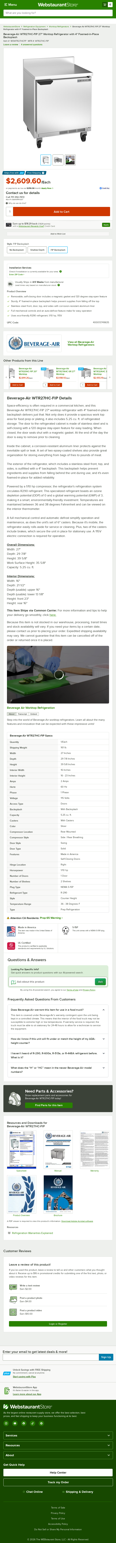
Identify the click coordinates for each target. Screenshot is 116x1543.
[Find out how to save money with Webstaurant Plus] (7, 369)
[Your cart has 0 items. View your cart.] (107, 4)
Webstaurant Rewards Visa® (31, 226)
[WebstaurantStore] (45, 1406)
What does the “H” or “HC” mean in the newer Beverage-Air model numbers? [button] (51, 1069)
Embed (34, 714)
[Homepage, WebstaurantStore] (58, 4)
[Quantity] (10, 211)
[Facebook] (23, 1423)
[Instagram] (6, 1423)
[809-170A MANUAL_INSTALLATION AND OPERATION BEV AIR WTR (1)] (58, 1151)
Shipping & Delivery (77, 1491)
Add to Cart (17, 385)
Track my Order (58, 1482)
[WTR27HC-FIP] (21, 1151)
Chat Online (33, 1491)
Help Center (58, 1472)
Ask (100, 981)
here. (53, 615)
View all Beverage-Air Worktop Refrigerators (81, 343)
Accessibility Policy (58, 1524)
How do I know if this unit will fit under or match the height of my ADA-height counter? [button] (53, 1041)
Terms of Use (73, 990)
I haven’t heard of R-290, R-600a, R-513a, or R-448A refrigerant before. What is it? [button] (54, 1055)
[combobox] (58, 13)
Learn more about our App (27, 1394)
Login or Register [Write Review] (58, 1323)
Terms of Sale (58, 1508)
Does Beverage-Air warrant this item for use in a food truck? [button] (47, 1009)
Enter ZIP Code (16, 274)
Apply (106, 225)
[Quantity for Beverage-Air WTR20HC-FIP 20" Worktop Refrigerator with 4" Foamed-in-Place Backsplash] (8, 385)
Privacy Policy (89, 990)
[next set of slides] (109, 377)
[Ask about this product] (58, 982)
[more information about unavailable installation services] (61, 271)
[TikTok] (32, 1423)
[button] (45, 160)
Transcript (22, 714)
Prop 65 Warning (50, 917)
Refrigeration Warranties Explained (43, 1232)
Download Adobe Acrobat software (77, 1221)
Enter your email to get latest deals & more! (35, 1351)
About (11, 714)
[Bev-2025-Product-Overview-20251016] (21, 1195)
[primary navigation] (10, 4)
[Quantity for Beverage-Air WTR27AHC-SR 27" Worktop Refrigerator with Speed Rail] (45, 385)
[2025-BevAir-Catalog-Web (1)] (58, 1195)
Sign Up (106, 1357)
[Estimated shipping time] (58, 285)
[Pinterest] (41, 1423)
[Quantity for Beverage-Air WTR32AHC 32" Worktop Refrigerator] (82, 385)
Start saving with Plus (24, 1376)
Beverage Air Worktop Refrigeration (31, 707)
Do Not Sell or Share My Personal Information (58, 1529)
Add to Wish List (58, 234)
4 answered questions (31, 44)
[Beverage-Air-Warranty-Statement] (94, 1151)
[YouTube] (15, 1423)
